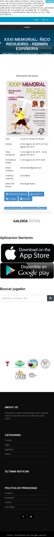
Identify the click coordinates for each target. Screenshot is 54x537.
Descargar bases (27, 183)
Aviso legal (9, 507)
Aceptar (49, 1)
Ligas (7, 444)
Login (36, 19)
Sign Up (45, 19)
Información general (16, 194)
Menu (27, 27)
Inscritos (25, 198)
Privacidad (9, 497)
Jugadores (9, 449)
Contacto (8, 493)
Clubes (8, 454)
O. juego (11, 198)
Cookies (8, 502)
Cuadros (36, 194)
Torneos (8, 440)
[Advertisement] (17, 321)
